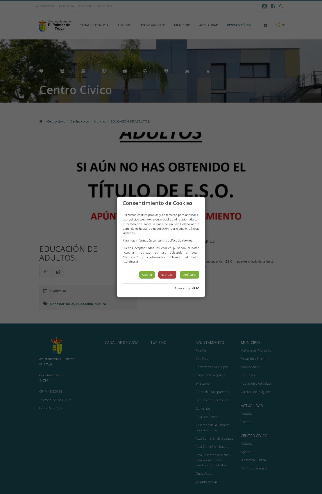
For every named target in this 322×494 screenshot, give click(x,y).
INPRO (195, 288)
